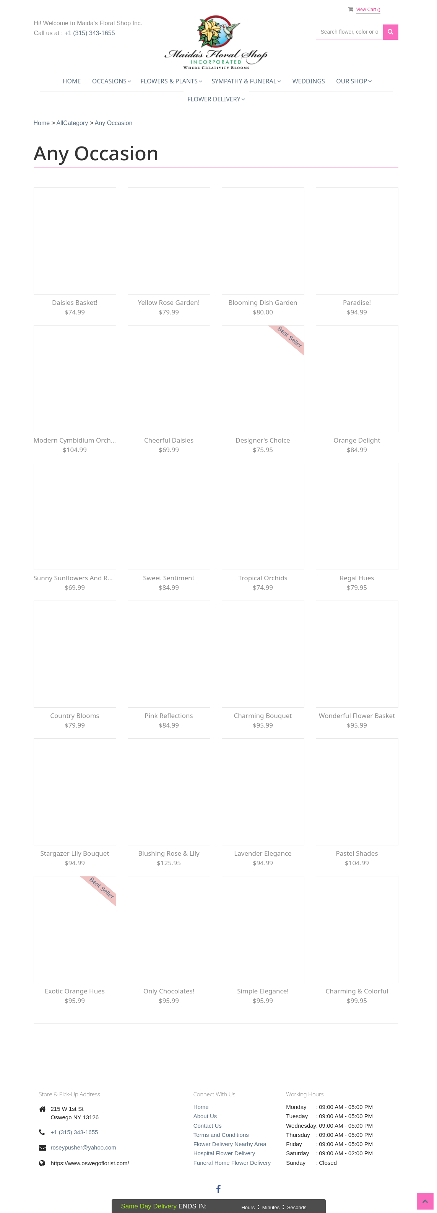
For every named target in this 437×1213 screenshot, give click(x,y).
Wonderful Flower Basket (357, 715)
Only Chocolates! (169, 991)
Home (72, 81)
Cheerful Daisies (168, 440)
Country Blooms (74, 715)
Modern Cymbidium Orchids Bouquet (75, 440)
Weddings (308, 81)
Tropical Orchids (263, 577)
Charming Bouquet (263, 715)
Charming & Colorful (357, 991)
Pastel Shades (357, 853)
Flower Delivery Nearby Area (229, 1144)
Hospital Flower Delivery (224, 1153)
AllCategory (72, 123)
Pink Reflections (169, 715)
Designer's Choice (263, 440)
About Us (205, 1116)
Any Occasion (114, 123)
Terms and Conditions (221, 1135)
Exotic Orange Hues (75, 991)
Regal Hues (357, 577)
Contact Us (207, 1125)
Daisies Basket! (74, 302)
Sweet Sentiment (169, 577)
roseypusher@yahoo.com (83, 1147)
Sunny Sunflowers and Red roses (75, 577)
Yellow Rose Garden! (169, 302)
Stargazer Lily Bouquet (74, 853)
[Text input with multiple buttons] (349, 31)
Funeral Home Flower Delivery (232, 1162)
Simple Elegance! (263, 991)
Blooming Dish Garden (262, 302)
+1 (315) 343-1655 (90, 33)
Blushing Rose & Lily (169, 853)
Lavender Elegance (262, 853)
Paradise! (357, 302)
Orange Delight (356, 440)
